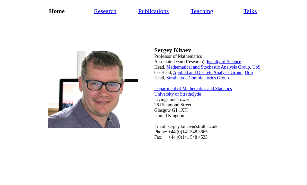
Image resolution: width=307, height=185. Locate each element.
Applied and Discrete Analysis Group (207, 72)
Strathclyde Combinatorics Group (197, 77)
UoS (256, 67)
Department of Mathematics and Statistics (193, 88)
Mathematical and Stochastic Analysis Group (208, 67)
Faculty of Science (224, 61)
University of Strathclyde (177, 94)
